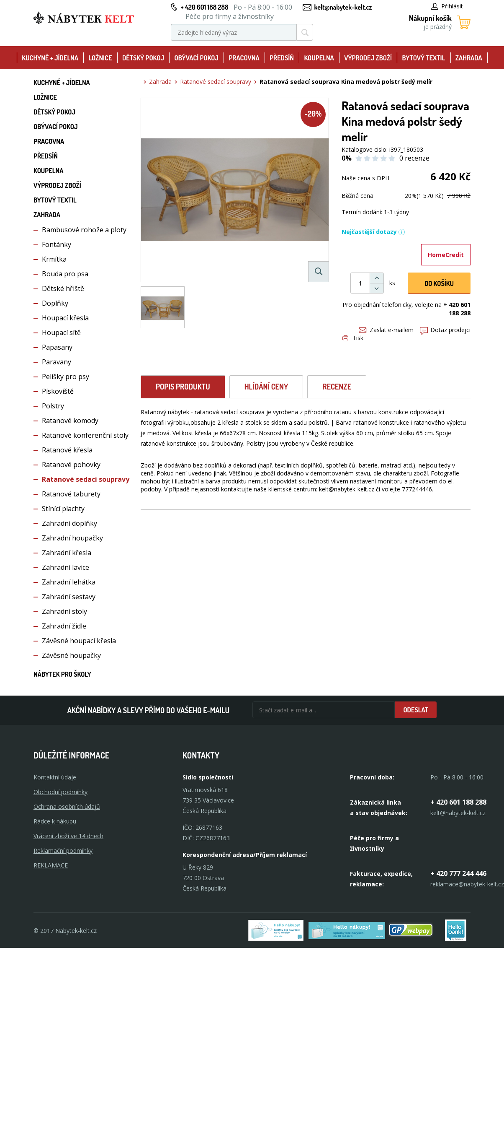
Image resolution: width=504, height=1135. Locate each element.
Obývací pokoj (196, 58)
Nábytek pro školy (62, 674)
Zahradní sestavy (68, 596)
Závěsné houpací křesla (79, 640)
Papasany (57, 347)
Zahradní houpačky (72, 538)
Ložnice (100, 58)
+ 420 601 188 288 (204, 7)
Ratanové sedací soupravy (85, 479)
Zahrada (468, 58)
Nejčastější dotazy (373, 232)
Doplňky (55, 303)
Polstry (53, 405)
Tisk (352, 338)
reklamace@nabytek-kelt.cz (467, 884)
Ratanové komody (70, 420)
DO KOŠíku (439, 283)
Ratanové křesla (67, 450)
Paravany (56, 361)
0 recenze (414, 158)
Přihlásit (447, 6)
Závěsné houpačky (71, 655)
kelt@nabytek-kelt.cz (343, 7)
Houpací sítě (61, 332)
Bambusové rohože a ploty (84, 229)
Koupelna (319, 58)
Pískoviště (58, 391)
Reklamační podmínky (63, 850)
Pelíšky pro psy (65, 376)
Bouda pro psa (65, 273)
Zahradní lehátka (68, 582)
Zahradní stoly (64, 611)
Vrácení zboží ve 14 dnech (68, 836)
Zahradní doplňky (69, 523)
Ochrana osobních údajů (66, 806)
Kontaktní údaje (54, 777)
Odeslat (415, 710)
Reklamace (50, 865)
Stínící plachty (63, 508)
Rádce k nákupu (54, 821)
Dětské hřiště (63, 288)
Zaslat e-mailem (386, 330)
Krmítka (54, 259)
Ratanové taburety (71, 494)
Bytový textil (423, 58)
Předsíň (282, 58)
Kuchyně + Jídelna (50, 58)
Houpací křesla (65, 317)
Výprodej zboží (368, 58)
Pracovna (244, 58)
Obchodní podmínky (60, 792)
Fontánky (56, 244)
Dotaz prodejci (445, 330)
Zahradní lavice (65, 567)
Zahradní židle (64, 626)
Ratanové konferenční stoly (85, 435)
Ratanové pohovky (71, 464)
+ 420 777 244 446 (458, 873)
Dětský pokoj (143, 58)
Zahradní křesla (66, 552)
